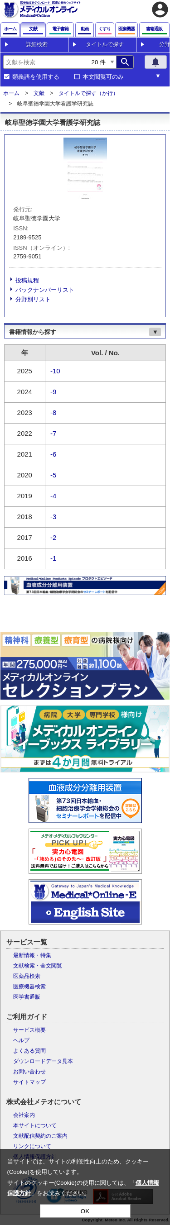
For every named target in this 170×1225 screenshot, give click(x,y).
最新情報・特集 (32, 955)
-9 (53, 392)
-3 (53, 516)
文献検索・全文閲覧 (37, 966)
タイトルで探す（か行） (88, 93)
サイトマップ (29, 1082)
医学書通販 (26, 997)
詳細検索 (37, 44)
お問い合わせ (29, 1071)
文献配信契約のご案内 (40, 1136)
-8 (53, 412)
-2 (53, 537)
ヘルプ (21, 1040)
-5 (53, 475)
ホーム (11, 93)
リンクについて (32, 1146)
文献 (39, 93)
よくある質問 (29, 1051)
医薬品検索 (26, 976)
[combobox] (44, 62)
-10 (55, 371)
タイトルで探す (105, 44)
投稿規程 (27, 280)
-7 (53, 433)
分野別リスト (33, 299)
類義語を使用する (35, 77)
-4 (53, 496)
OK (85, 1211)
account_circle (160, 9)
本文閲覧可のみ (103, 77)
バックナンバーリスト (44, 289)
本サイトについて (35, 1125)
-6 (53, 454)
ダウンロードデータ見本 (43, 1061)
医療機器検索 (29, 986)
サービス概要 (29, 1030)
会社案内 (24, 1115)
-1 (53, 558)
